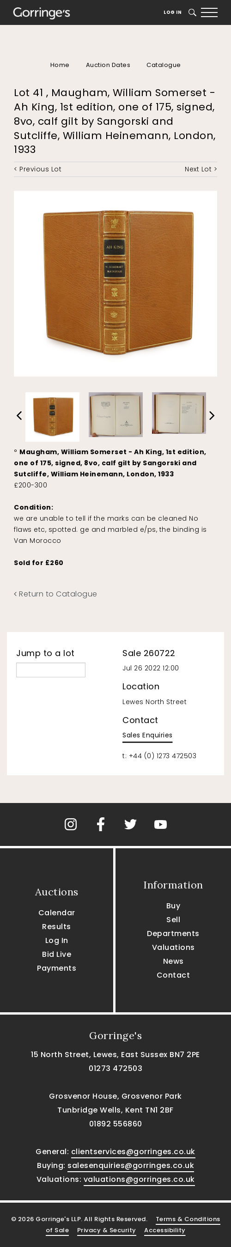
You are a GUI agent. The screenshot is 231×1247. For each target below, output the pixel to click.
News (173, 961)
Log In (173, 12)
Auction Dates (108, 65)
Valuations (173, 947)
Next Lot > (201, 169)
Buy (173, 905)
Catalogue (163, 65)
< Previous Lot (37, 169)
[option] (52, 415)
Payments (56, 968)
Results (56, 926)
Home (60, 65)
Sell (173, 919)
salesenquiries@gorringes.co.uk (130, 1165)
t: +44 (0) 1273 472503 (159, 755)
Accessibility (165, 1230)
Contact (173, 975)
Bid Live (56, 954)
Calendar (56, 912)
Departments (173, 933)
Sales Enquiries (147, 735)
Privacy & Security (106, 1230)
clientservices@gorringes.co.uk (133, 1151)
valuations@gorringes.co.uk (139, 1179)
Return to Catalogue (55, 594)
